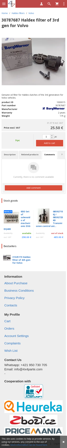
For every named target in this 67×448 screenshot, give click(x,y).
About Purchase (15, 283)
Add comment (33, 187)
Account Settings (16, 336)
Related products (30, 154)
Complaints (12, 343)
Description (10, 154)
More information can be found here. (29, 444)
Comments (49, 154)
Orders (9, 328)
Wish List (10, 350)
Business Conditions (19, 290)
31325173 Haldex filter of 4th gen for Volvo (21, 260)
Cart (7, 321)
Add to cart (49, 143)
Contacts (10, 305)
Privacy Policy (14, 298)
